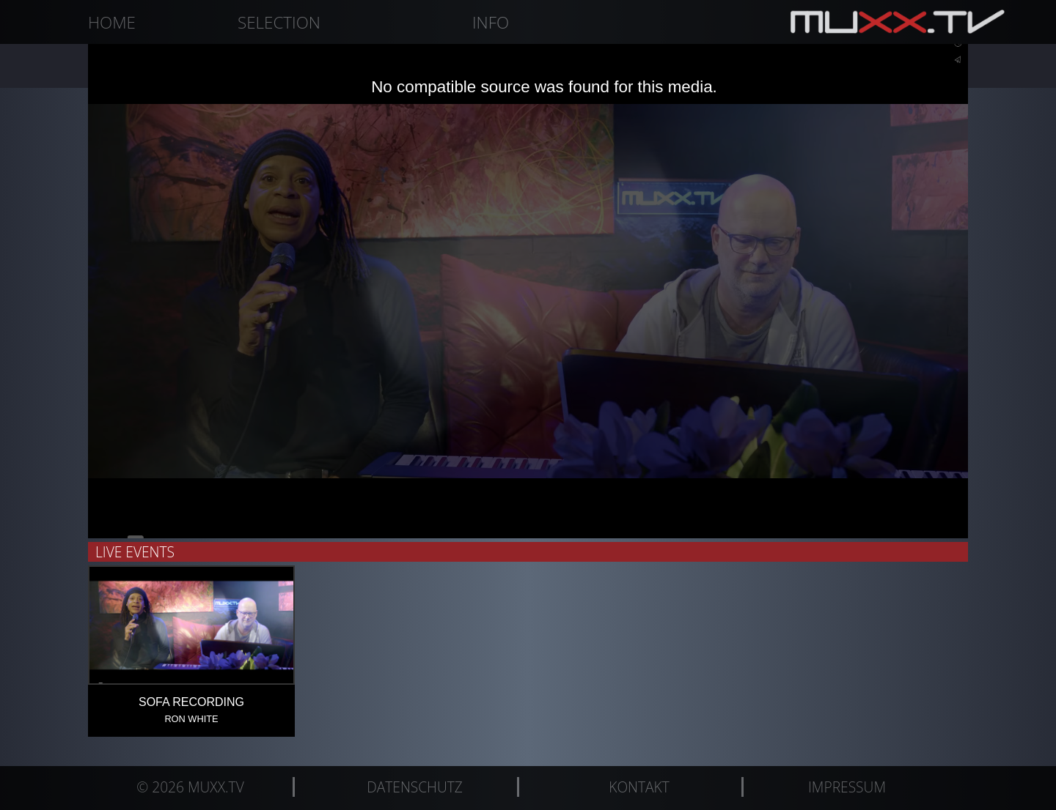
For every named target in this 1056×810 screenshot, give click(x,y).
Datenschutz (415, 787)
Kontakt (639, 787)
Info (490, 22)
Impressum (847, 787)
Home (112, 22)
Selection (279, 22)
